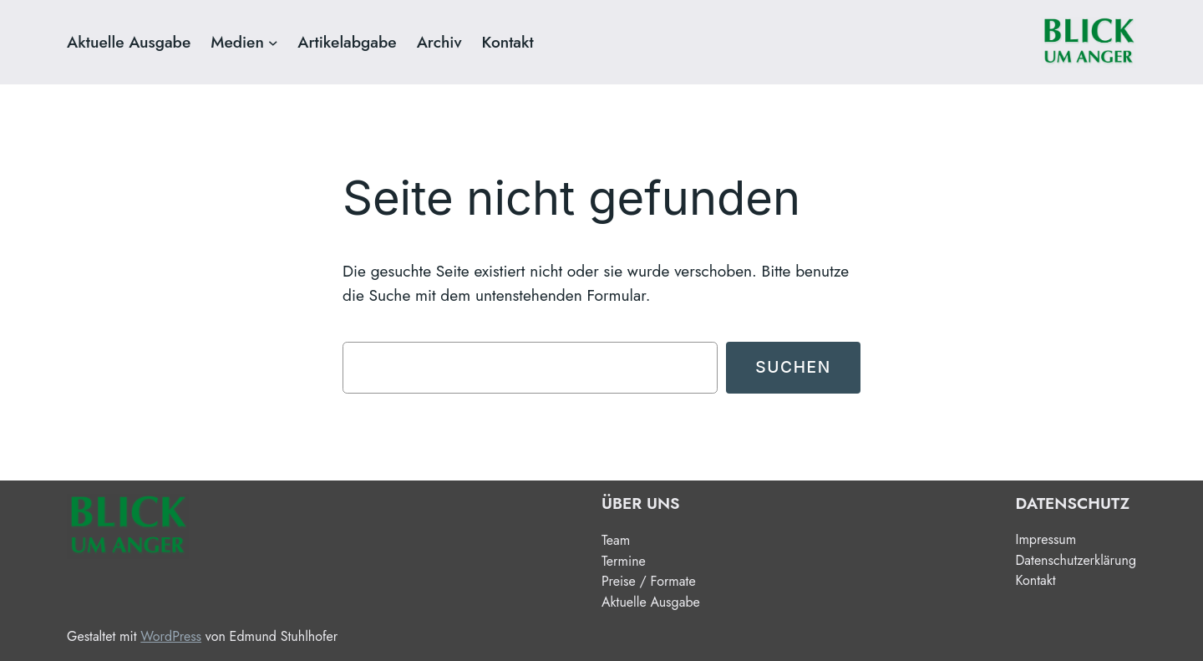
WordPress (170, 636)
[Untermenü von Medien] (273, 43)
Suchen (793, 367)
